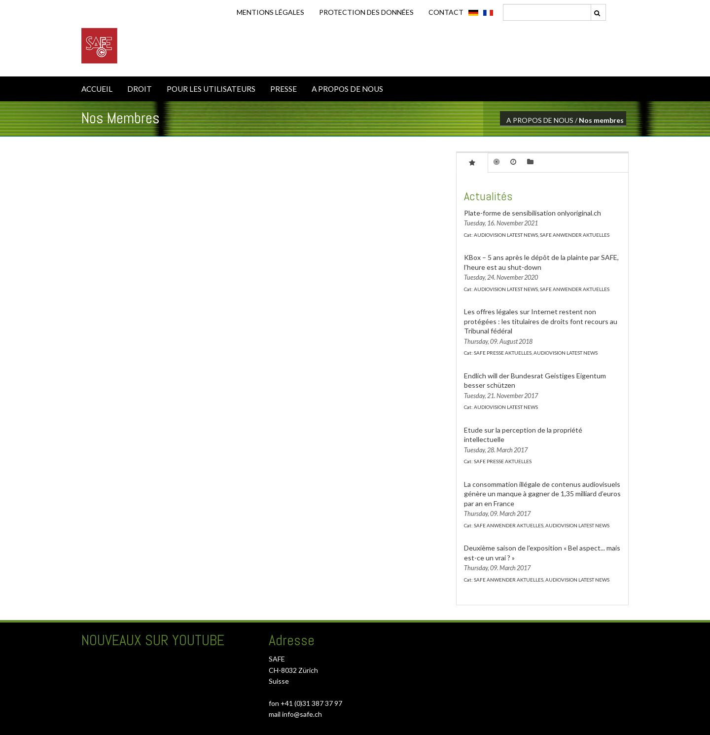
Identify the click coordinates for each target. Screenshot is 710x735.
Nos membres (601, 120)
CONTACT (445, 12)
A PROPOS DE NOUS (347, 88)
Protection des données (366, 12)
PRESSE (283, 88)
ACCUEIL (96, 88)
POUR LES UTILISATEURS (211, 88)
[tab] (472, 162)
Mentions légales (270, 12)
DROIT (139, 88)
